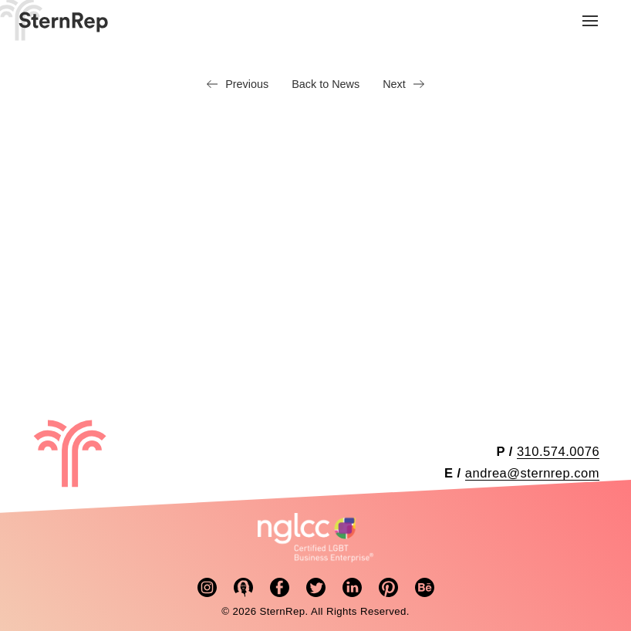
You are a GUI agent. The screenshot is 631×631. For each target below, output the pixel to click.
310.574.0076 (558, 451)
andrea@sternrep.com (532, 473)
